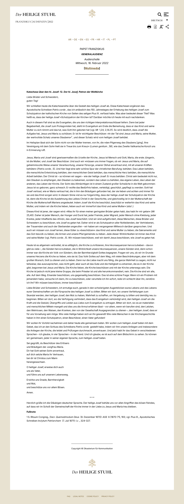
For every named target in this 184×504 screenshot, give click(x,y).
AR (69, 39)
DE (75, 39)
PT (114, 39)
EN (81, 39)
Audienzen (39, 21)
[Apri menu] (166, 14)
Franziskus (23, 21)
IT (104, 39)
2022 (50, 21)
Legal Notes (78, 496)
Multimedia (92, 68)
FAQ (68, 496)
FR (92, 39)
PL (109, 39)
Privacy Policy (107, 496)
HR (98, 39)
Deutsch (157, 21)
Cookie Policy (93, 496)
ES (87, 39)
